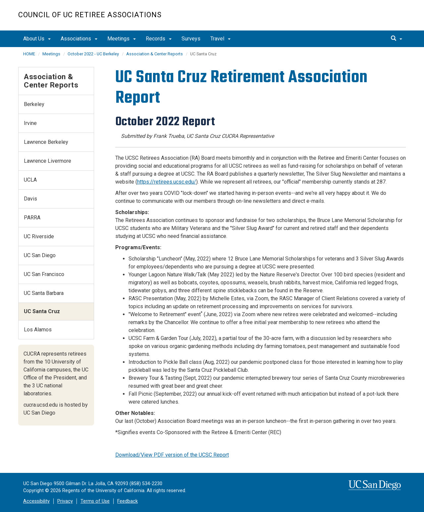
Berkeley (34, 104)
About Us (37, 38)
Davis (30, 199)
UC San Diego (368, 18)
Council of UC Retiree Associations (90, 15)
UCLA (30, 180)
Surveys (191, 38)
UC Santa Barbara (44, 293)
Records (159, 38)
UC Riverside (39, 236)
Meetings (121, 38)
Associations (79, 38)
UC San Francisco (44, 274)
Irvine (30, 123)
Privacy (65, 501)
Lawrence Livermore (47, 161)
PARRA (32, 217)
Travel (220, 38)
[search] (396, 38)
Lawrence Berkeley (46, 142)
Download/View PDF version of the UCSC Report (172, 455)
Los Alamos (38, 329)
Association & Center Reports (154, 53)
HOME (29, 53)
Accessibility (36, 501)
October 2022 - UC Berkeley (93, 53)
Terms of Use (95, 501)
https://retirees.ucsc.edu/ (166, 182)
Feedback (127, 501)
